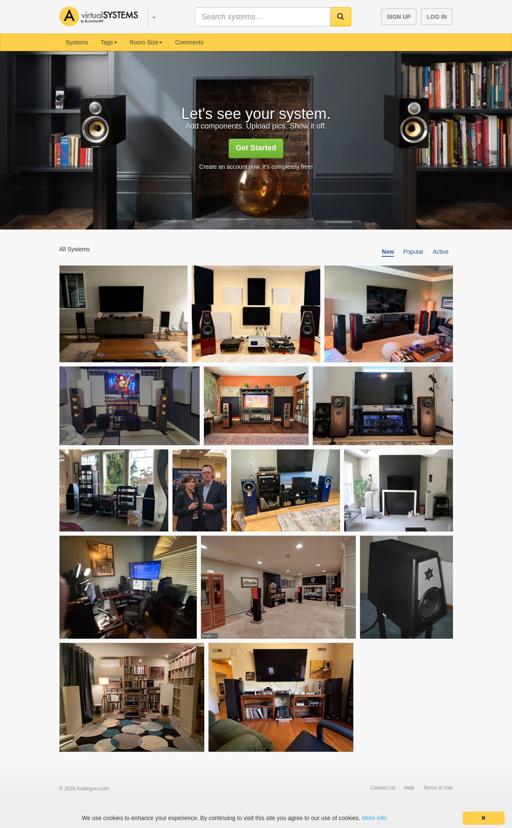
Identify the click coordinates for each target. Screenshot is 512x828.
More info (374, 818)
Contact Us (382, 788)
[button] (150, 16)
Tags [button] (108, 42)
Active (440, 251)
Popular (413, 251)
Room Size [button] (146, 42)
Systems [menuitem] (77, 42)
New (388, 251)
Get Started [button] (256, 148)
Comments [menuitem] (189, 42)
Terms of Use (438, 788)
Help (409, 788)
